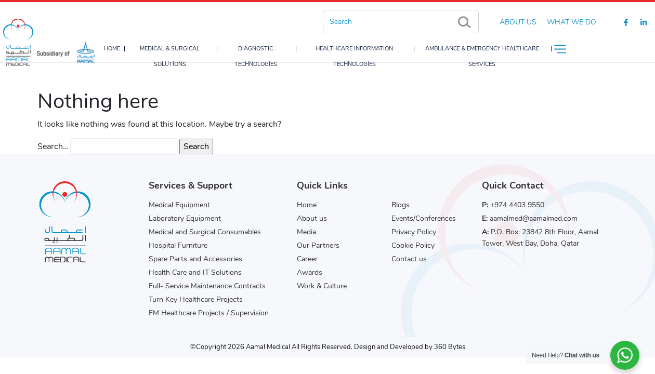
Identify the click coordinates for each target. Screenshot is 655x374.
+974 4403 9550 (517, 205)
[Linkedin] (643, 22)
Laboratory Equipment (185, 218)
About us (312, 218)
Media (306, 232)
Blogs (400, 205)
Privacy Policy (413, 232)
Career (307, 259)
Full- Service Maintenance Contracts (207, 286)
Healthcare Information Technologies (354, 56)
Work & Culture (322, 286)
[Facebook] (626, 22)
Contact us (409, 259)
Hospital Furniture (178, 245)
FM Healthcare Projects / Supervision (209, 313)
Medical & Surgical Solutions (170, 56)
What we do (571, 22)
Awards (309, 272)
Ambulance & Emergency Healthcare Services (482, 56)
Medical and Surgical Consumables (205, 232)
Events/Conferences (423, 218)
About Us (518, 22)
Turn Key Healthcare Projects (196, 299)
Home (112, 48)
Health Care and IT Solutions (195, 272)
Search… (53, 146)
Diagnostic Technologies (255, 56)
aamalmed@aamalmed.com (534, 218)
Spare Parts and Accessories (195, 259)
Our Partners (318, 245)
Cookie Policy (413, 245)
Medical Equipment (179, 205)
